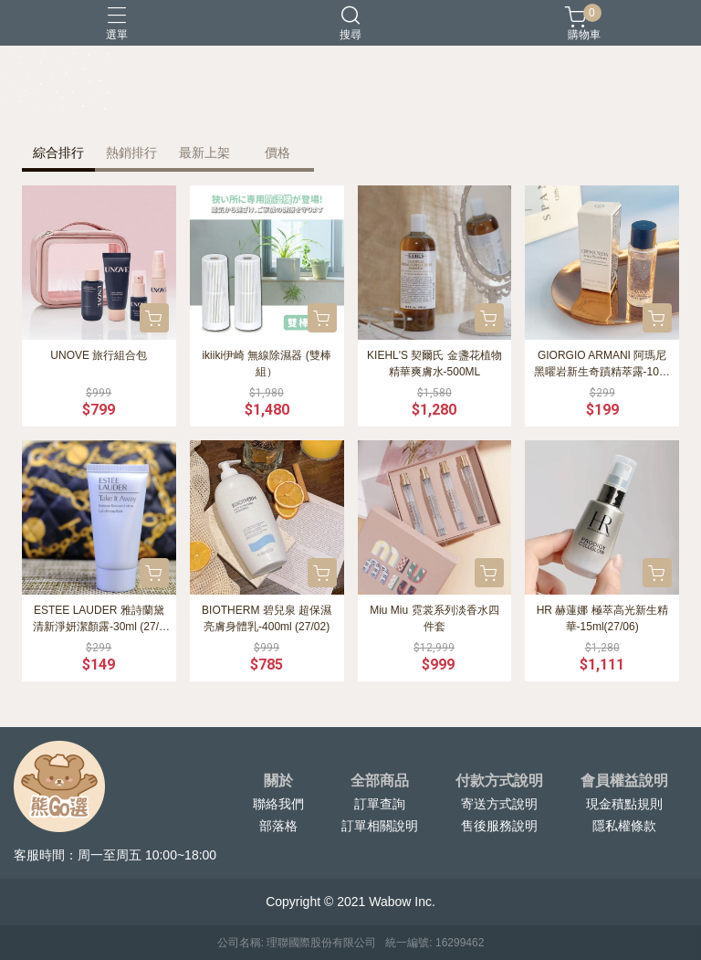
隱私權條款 (624, 825)
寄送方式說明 (499, 803)
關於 (278, 781)
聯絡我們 (278, 803)
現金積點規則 (624, 803)
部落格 (278, 825)
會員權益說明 (624, 781)
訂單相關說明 (379, 825)
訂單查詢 (379, 803)
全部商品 (379, 781)
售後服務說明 (499, 825)
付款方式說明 (499, 781)
